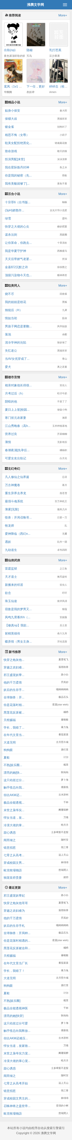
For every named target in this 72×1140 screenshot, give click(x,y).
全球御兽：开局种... (17, 933)
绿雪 (36, 218)
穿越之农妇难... (14, 667)
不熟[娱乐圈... (13, 765)
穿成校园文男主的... (17, 1098)
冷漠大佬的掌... (14, 825)
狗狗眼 (8, 750)
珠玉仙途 (36, 601)
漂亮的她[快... (13, 772)
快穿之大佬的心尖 (36, 227)
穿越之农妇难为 (14, 910)
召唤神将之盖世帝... (17, 1106)
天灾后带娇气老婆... (36, 259)
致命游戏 (36, 151)
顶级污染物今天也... (36, 275)
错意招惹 (10, 847)
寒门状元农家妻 (36, 418)
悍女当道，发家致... (17, 1045)
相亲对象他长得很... (36, 385)
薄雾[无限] (36, 509)
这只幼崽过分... (14, 780)
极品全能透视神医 (16, 1008)
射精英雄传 (36, 633)
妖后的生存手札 (14, 925)
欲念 (36, 593)
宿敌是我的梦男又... (36, 609)
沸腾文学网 (35, 5)
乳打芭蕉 (55, 50)
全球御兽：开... (14, 697)
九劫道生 (36, 550)
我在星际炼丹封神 (36, 167)
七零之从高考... (14, 855)
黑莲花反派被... (14, 712)
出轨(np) (9, 50)
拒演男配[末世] (36, 159)
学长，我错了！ (14, 970)
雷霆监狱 (36, 569)
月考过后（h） (36, 393)
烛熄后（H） (36, 310)
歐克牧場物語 (13, 870)
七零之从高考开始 (16, 1083)
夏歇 (7, 757)
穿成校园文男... (14, 862)
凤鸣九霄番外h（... (36, 617)
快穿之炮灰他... (14, 659)
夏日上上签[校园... (36, 410)
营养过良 (36, 434)
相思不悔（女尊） (36, 135)
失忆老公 (36, 351)
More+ (62, 15)
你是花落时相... (14, 705)
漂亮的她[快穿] (13, 1015)
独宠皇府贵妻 (13, 877)
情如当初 (36, 318)
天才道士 (36, 577)
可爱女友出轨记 (36, 458)
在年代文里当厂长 (16, 963)
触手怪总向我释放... (17, 1030)
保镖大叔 (36, 119)
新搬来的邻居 (36, 585)
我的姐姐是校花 (36, 302)
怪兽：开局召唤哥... (36, 518)
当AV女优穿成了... (36, 359)
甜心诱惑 (10, 832)
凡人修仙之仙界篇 (36, 477)
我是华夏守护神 (36, 251)
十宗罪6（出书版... (36, 202)
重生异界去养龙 (36, 493)
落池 (36, 334)
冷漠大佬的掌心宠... (17, 1061)
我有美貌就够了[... (36, 184)
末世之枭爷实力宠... (17, 1053)
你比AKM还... (13, 795)
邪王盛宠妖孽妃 (14, 895)
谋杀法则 (36, 235)
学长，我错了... (14, 727)
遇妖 (36, 542)
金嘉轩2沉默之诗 (36, 267)
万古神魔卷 (36, 485)
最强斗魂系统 (36, 501)
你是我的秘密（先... (36, 175)
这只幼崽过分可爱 (16, 1023)
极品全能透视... (14, 802)
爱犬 (36, 367)
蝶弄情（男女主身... (36, 642)
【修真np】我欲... (36, 625)
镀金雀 (36, 127)
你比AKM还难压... (16, 1038)
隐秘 (30, 50)
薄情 (36, 442)
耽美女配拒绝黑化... (36, 143)
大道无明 (10, 742)
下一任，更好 (36, 86)
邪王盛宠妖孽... (14, 675)
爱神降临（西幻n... (36, 534)
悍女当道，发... (14, 817)
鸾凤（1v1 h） (13, 86)
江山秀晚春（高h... (36, 426)
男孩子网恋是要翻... (36, 326)
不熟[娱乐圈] (12, 1000)
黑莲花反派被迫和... (17, 948)
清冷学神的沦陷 (36, 343)
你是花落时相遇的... (17, 940)
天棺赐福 (10, 720)
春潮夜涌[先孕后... (36, 450)
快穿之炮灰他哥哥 (16, 903)
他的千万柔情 (13, 682)
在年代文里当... (14, 734)
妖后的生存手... (14, 689)
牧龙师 (36, 526)
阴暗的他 (36, 402)
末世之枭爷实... (14, 810)
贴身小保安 (36, 111)
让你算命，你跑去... (36, 243)
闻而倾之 (10, 840)
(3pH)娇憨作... (36, 210)
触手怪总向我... (14, 787)
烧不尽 (36, 294)
